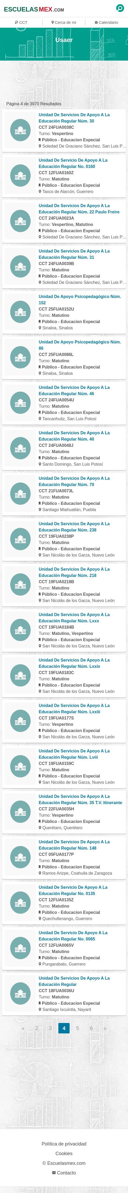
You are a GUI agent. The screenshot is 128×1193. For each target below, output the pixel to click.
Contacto (64, 1173)
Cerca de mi (64, 22)
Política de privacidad (64, 1144)
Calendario (106, 22)
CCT (21, 22)
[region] (61, 83)
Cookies (64, 1153)
